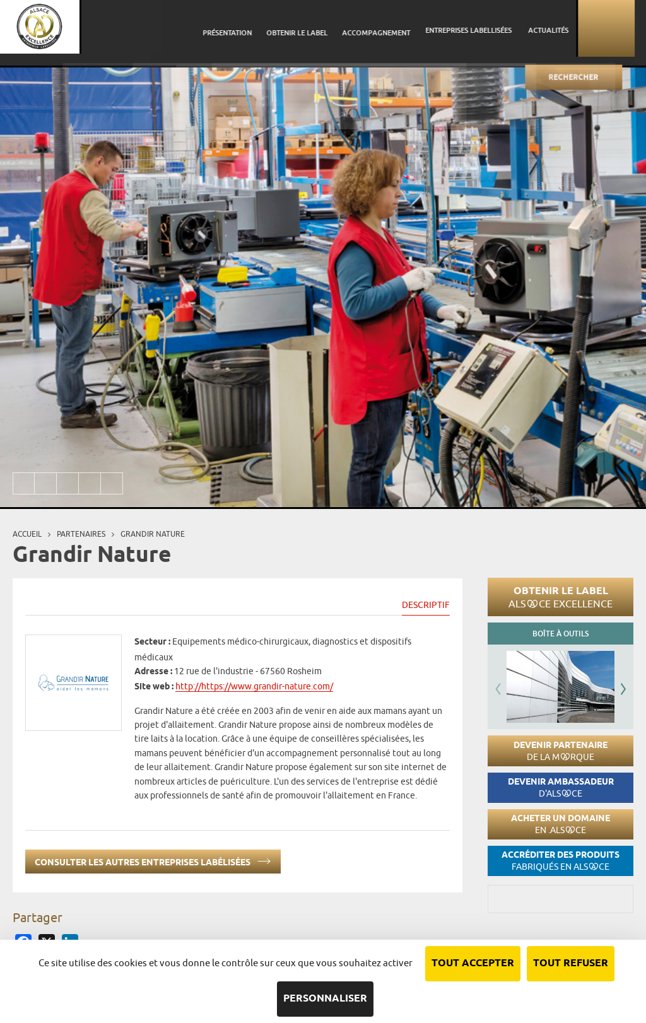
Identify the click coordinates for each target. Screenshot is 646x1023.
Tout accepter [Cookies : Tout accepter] (473, 963)
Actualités (561, 28)
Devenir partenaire (561, 751)
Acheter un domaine (560, 824)
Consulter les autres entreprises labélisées (153, 860)
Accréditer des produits (561, 861)
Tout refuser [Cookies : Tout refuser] (570, 963)
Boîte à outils (560, 633)
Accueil (27, 534)
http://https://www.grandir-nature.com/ (254, 686)
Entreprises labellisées (485, 28)
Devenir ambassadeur (561, 787)
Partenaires (81, 534)
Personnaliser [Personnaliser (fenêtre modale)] (325, 998)
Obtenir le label (560, 597)
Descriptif (426, 605)
